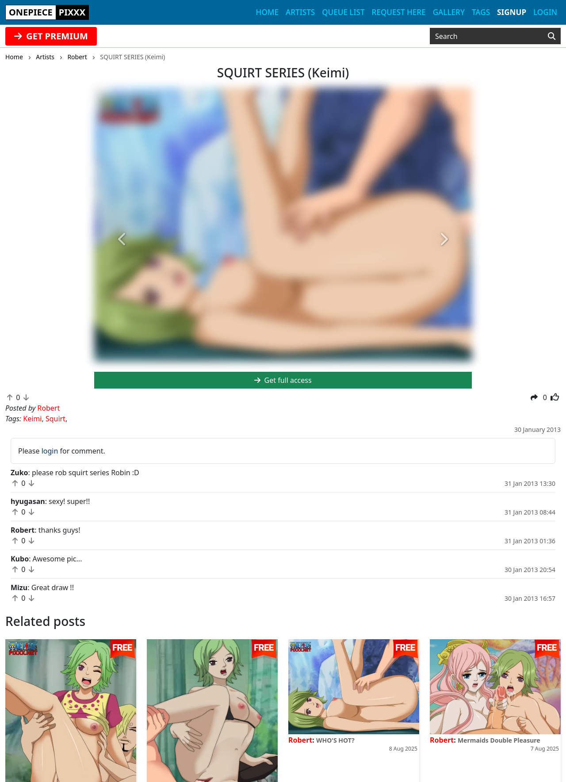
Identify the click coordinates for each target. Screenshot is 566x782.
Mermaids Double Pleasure (499, 740)
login (50, 451)
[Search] (552, 36)
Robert (300, 740)
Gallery (449, 12)
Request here (399, 12)
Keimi (32, 418)
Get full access (282, 380)
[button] (122, 240)
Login (545, 12)
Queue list (343, 12)
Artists (300, 12)
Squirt (55, 418)
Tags (481, 12)
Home (267, 12)
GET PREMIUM (51, 36)
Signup (511, 12)
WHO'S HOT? (335, 740)
